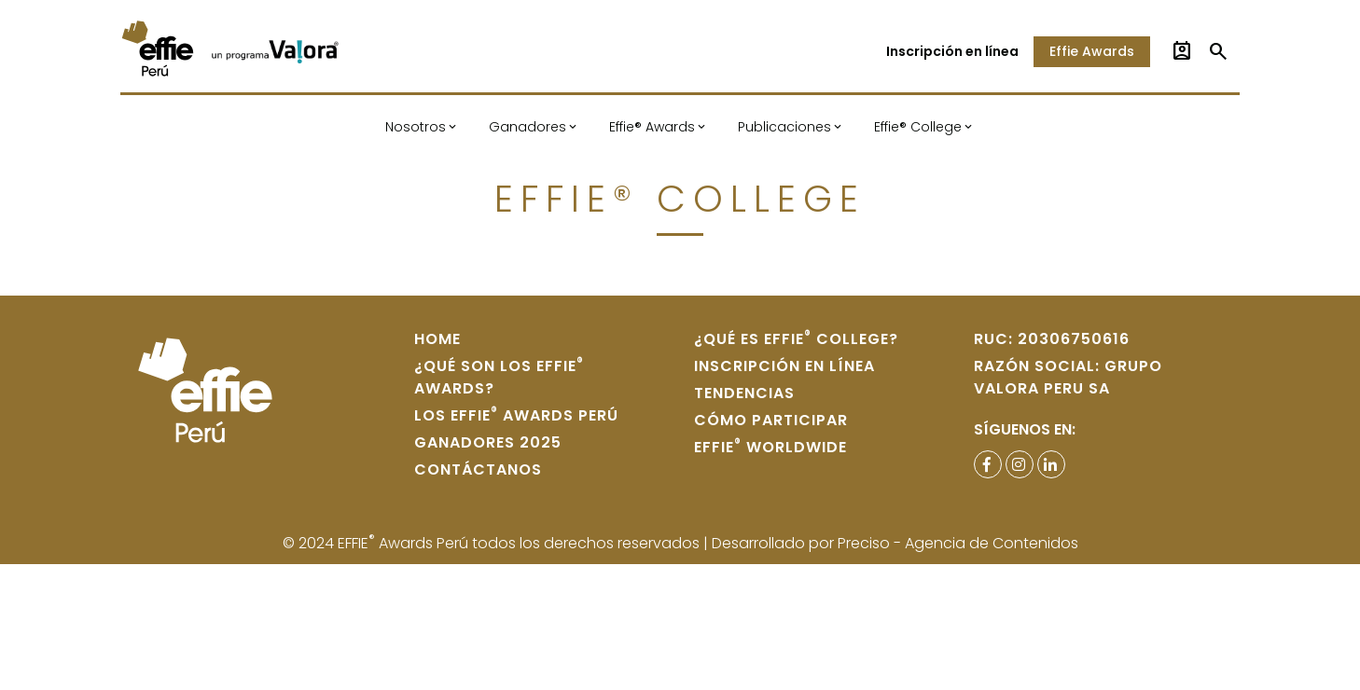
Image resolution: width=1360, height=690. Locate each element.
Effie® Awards (652, 126)
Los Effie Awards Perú (516, 415)
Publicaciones (784, 126)
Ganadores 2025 (488, 442)
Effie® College (918, 126)
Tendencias (744, 393)
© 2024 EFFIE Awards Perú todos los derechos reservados (493, 543)
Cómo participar (771, 420)
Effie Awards (1091, 51)
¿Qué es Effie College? (796, 339)
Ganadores (527, 126)
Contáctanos (478, 469)
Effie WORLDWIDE (770, 447)
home (437, 339)
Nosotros (415, 126)
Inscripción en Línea (784, 366)
